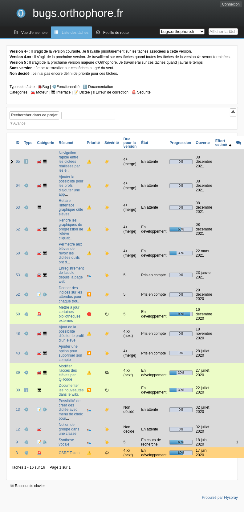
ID (17, 143)
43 (18, 353)
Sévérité (111, 143)
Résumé (66, 143)
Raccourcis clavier (27, 486)
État (144, 143)
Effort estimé (223, 143)
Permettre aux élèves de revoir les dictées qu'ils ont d (70, 253)
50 (18, 314)
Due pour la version (130, 143)
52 (18, 294)
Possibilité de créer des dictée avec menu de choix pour (71, 410)
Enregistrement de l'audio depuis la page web (71, 275)
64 (18, 185)
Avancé (19, 123)
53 (18, 275)
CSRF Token (69, 453)
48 (18, 333)
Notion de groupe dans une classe (69, 429)
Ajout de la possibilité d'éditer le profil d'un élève (71, 333)
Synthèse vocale (66, 442)
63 (18, 207)
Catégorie (45, 143)
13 (18, 409)
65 (18, 161)
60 (18, 253)
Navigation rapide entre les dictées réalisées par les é (69, 162)
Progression (180, 143)
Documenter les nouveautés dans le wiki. (71, 390)
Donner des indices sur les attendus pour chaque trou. (70, 294)
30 (18, 390)
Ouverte (202, 143)
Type (28, 143)
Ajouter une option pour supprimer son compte (70, 353)
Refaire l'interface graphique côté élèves (71, 207)
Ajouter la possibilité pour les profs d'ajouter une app (71, 186)
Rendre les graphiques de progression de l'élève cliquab (71, 229)
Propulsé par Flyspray (220, 497)
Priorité (93, 143)
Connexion (231, 4)
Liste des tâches (75, 32)
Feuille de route (116, 32)
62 (18, 229)
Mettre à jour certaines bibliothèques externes (69, 314)
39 (18, 372)
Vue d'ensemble (34, 32)
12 (18, 429)
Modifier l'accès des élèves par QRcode (68, 373)
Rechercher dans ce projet (34, 115)
